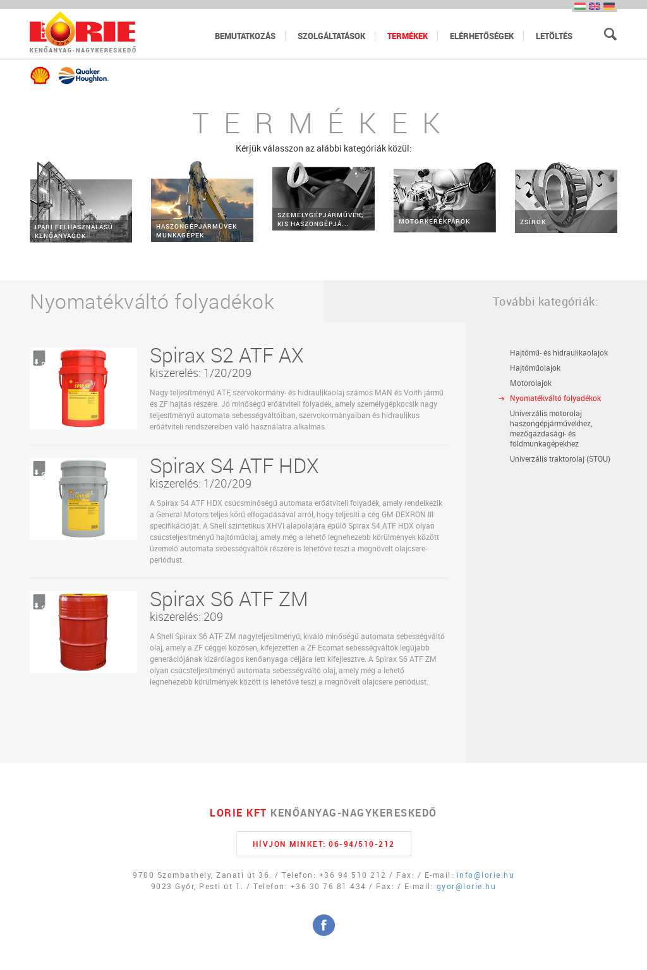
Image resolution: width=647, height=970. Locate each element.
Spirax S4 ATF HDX (234, 465)
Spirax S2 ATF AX (227, 354)
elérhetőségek (482, 36)
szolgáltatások (331, 36)
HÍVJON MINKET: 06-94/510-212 (324, 844)
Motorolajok (531, 383)
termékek (407, 36)
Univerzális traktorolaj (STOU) (560, 458)
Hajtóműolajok (535, 367)
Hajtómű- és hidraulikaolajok (559, 352)
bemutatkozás (245, 36)
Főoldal (83, 31)
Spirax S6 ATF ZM (229, 598)
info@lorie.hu (486, 875)
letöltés (554, 36)
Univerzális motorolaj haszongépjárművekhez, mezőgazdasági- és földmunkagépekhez (551, 428)
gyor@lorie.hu (467, 886)
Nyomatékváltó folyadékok (555, 398)
